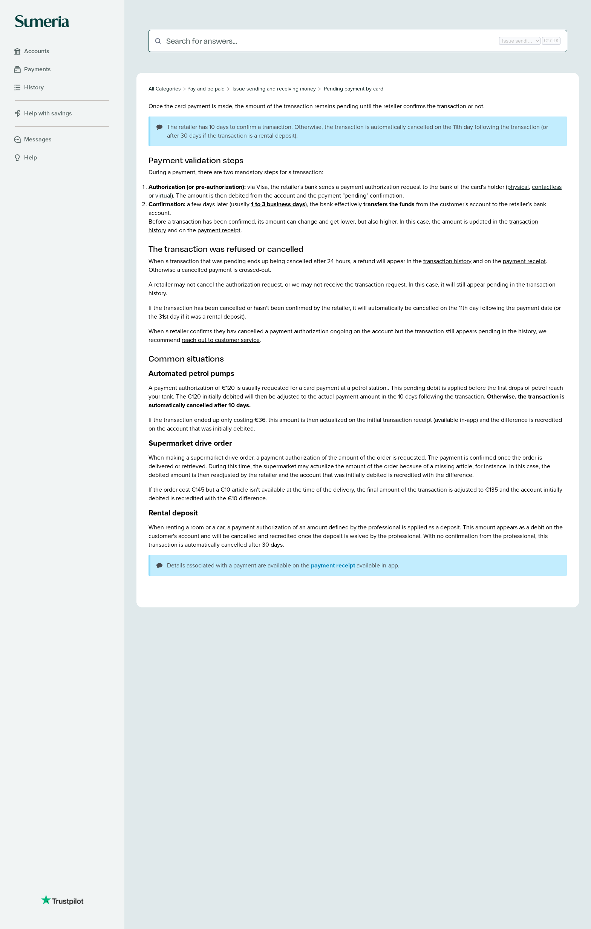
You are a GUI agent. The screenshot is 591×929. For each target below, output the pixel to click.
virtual (163, 195)
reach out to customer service (221, 340)
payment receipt (219, 230)
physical (518, 186)
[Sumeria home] (42, 21)
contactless (547, 186)
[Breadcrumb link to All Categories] (165, 89)
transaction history (447, 261)
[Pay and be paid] (206, 89)
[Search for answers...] (332, 41)
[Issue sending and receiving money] (274, 89)
